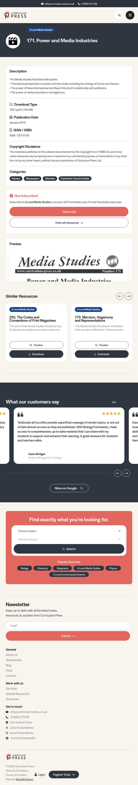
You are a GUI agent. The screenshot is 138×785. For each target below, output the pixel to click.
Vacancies (12, 699)
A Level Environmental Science (69, 574)
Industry (16, 178)
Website (19, 779)
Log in (39, 774)
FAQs (9, 670)
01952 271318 (19, 717)
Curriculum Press (21, 722)
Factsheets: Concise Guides (75, 178)
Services (11, 688)
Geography (62, 568)
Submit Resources (17, 693)
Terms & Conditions (17, 770)
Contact (11, 675)
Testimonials (13, 660)
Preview (36, 345)
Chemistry (42, 568)
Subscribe (69, 211)
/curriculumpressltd (22, 738)
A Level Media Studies (41, 29)
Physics (113, 568)
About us (11, 654)
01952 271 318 (89, 3)
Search (69, 549)
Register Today (64, 774)
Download (36, 354)
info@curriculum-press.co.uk (59, 3)
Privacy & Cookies (16, 775)
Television (50, 178)
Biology (24, 568)
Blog (8, 665)
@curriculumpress (22, 727)
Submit (68, 636)
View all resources (69, 222)
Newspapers (32, 178)
